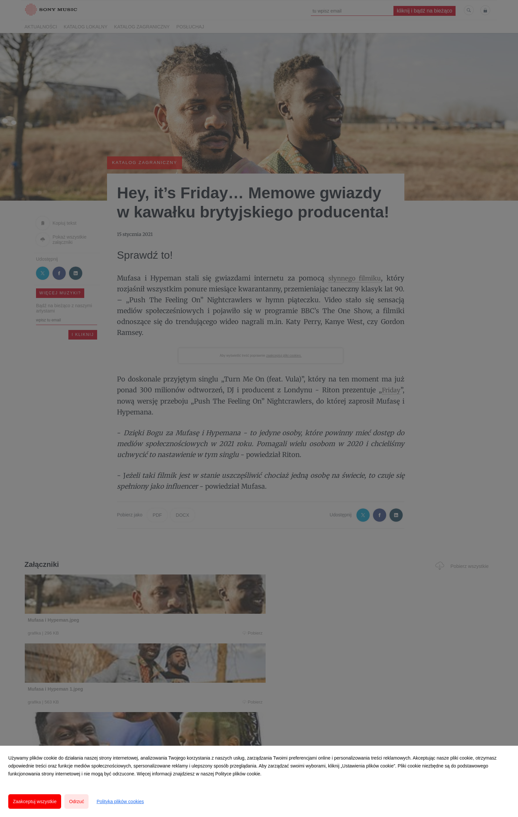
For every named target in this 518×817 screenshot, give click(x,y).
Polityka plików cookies (120, 801)
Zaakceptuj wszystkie (34, 801)
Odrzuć (76, 801)
